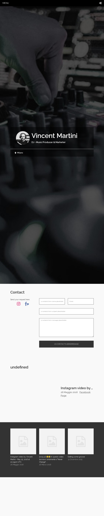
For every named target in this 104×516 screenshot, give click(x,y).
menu (5, 3)
